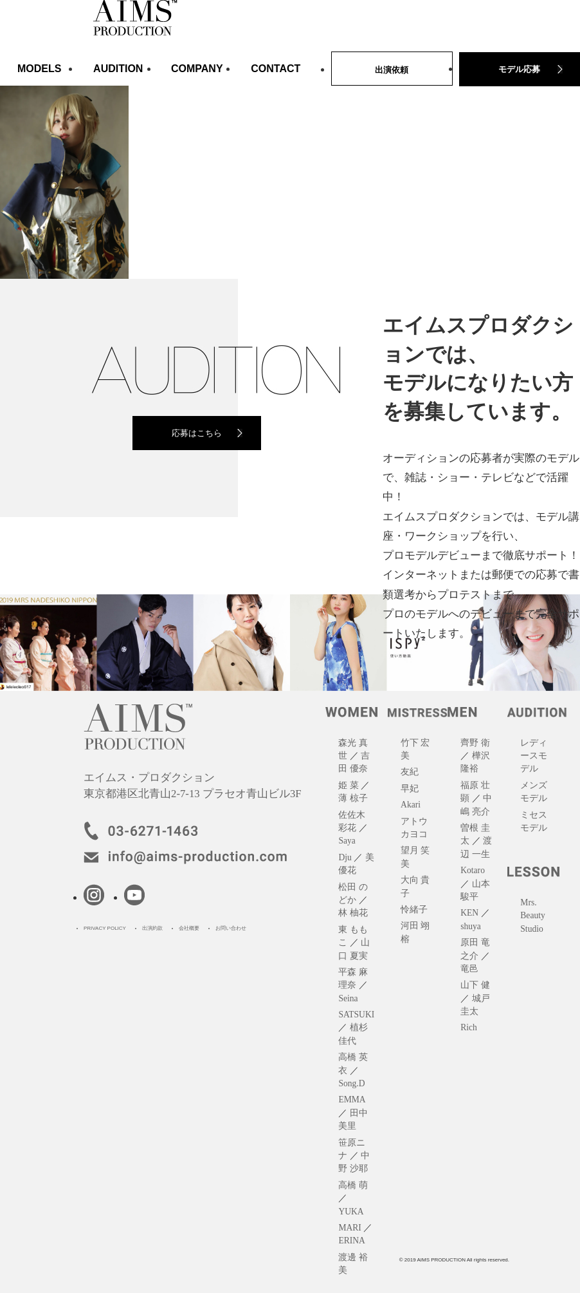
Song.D (351, 1083)
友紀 (410, 772)
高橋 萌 (352, 1185)
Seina (348, 998)
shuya (470, 926)
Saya (346, 840)
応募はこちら (197, 433)
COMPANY (197, 68)
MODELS (39, 68)
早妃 (410, 788)
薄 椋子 (352, 798)
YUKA (350, 1211)
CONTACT (275, 68)
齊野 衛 (474, 743)
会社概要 (189, 928)
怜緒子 (414, 909)
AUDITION (118, 68)
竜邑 (469, 969)
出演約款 (152, 928)
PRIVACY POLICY (105, 928)
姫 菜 (348, 785)
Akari (411, 804)
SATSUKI (356, 1014)
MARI (349, 1227)
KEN (469, 913)
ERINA (351, 1240)
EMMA (351, 1099)
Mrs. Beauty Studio (532, 916)
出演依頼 (391, 70)
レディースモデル (533, 756)
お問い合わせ (230, 928)
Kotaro (472, 870)
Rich (468, 1027)
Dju (344, 857)
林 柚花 (352, 913)
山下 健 (474, 985)
